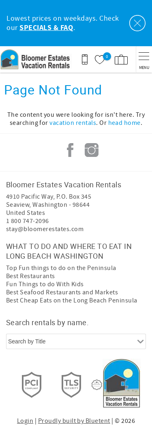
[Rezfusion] (97, 385)
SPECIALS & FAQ (46, 28)
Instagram (91, 150)
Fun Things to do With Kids (44, 284)
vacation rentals (72, 123)
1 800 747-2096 (27, 221)
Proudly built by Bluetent (74, 421)
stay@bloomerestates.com (44, 229)
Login (25, 421)
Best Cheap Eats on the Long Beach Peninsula (71, 300)
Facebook (70, 150)
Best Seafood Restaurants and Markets (62, 292)
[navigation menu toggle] (144, 59)
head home (124, 123)
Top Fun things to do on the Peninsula (61, 268)
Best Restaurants (30, 276)
